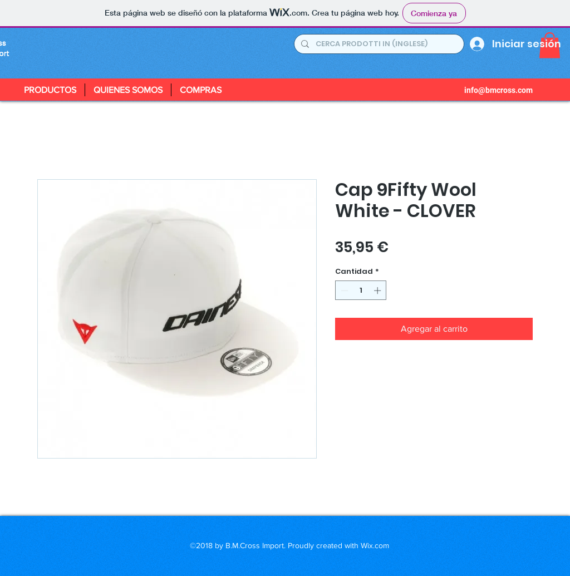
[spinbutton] (361, 290)
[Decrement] (343, 290)
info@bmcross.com (498, 90)
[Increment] (378, 290)
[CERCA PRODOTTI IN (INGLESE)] (378, 44)
